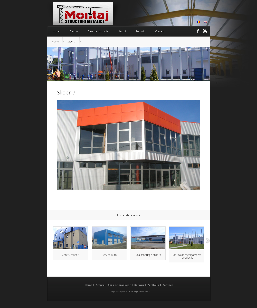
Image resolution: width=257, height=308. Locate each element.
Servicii (122, 31)
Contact (159, 31)
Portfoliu (140, 31)
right (208, 241)
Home (56, 31)
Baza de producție (98, 31)
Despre (74, 31)
